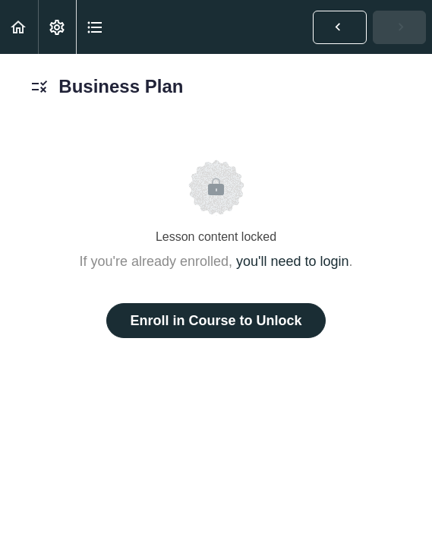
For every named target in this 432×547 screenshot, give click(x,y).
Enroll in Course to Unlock (215, 320)
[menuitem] (57, 27)
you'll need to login (292, 261)
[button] (19, 27)
